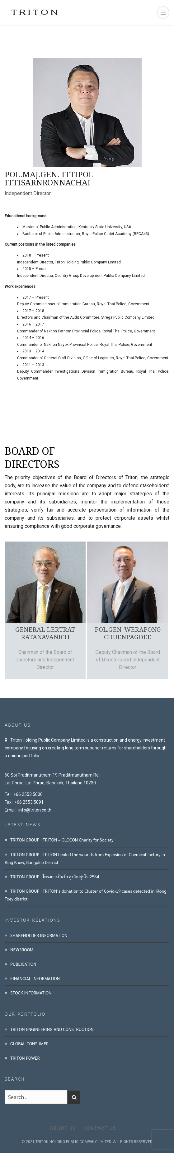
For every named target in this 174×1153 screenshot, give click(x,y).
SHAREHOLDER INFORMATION (39, 935)
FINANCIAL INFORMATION (35, 978)
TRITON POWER (25, 1058)
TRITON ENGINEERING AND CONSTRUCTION (52, 1029)
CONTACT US (100, 1128)
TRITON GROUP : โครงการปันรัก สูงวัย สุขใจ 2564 (54, 876)
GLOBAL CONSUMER (29, 1043)
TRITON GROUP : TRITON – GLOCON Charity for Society (62, 839)
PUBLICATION (23, 964)
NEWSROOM (21, 949)
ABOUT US (63, 1128)
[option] (44, 610)
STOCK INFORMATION (31, 992)
